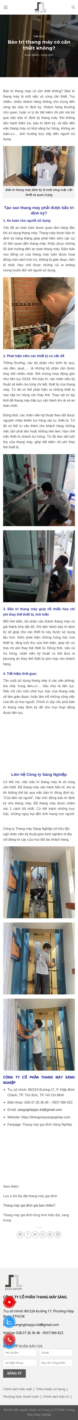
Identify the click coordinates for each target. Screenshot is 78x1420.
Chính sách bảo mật (17, 1389)
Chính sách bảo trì (56, 1396)
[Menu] (5, 7)
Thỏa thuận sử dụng (50, 1389)
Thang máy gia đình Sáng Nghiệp (47, 1124)
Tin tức (39, 36)
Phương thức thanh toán (21, 1396)
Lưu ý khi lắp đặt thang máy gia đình (30, 1196)
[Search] (73, 7)
